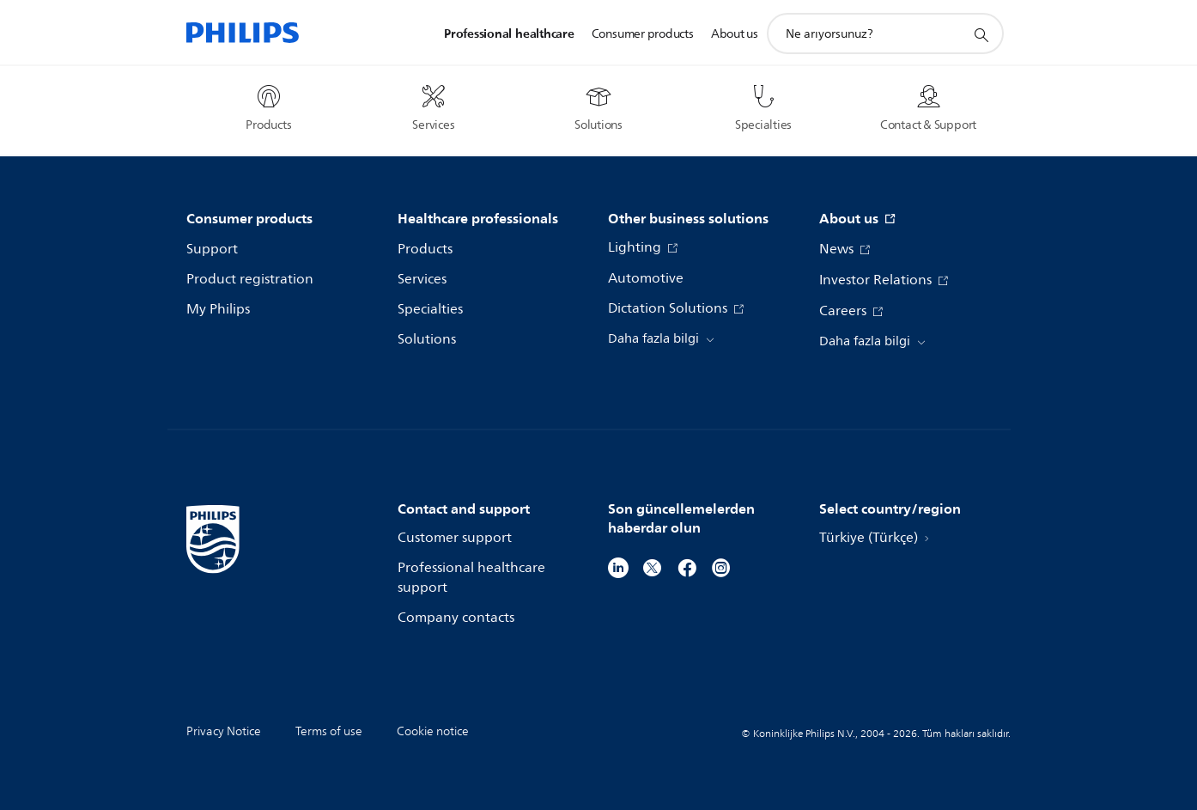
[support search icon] (980, 34)
